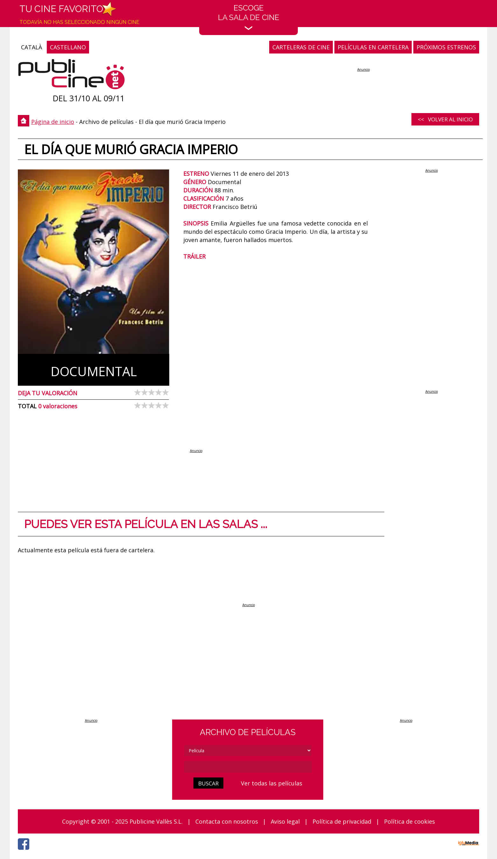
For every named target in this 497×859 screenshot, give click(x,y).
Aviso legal (285, 821)
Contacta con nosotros (226, 821)
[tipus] (248, 750)
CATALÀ (31, 47)
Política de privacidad (341, 821)
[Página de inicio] (71, 75)
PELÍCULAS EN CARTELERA (373, 47)
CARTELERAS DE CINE (301, 47)
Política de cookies (409, 821)
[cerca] (248, 767)
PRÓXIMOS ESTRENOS (446, 47)
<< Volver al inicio (445, 119)
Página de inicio (52, 121)
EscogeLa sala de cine (248, 16)
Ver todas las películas (271, 783)
